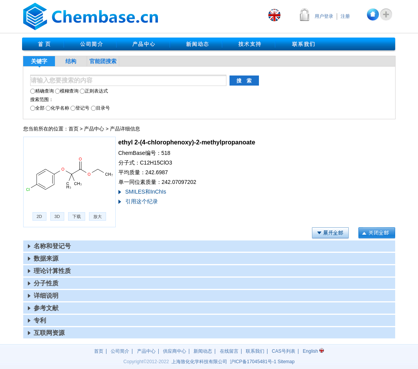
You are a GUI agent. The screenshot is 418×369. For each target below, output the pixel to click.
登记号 (79, 108)
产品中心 (94, 129)
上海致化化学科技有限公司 (199, 361)
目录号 (100, 108)
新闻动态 (203, 351)
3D (57, 216)
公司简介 (120, 351)
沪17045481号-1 (253, 361)
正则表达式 (94, 91)
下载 (76, 216)
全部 (37, 108)
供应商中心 (174, 351)
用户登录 (324, 16)
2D (39, 216)
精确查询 (42, 91)
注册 (345, 16)
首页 (74, 129)
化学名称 (57, 108)
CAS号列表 (283, 351)
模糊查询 (67, 91)
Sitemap (286, 361)
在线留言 (229, 351)
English (313, 351)
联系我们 (255, 351)
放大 (97, 216)
